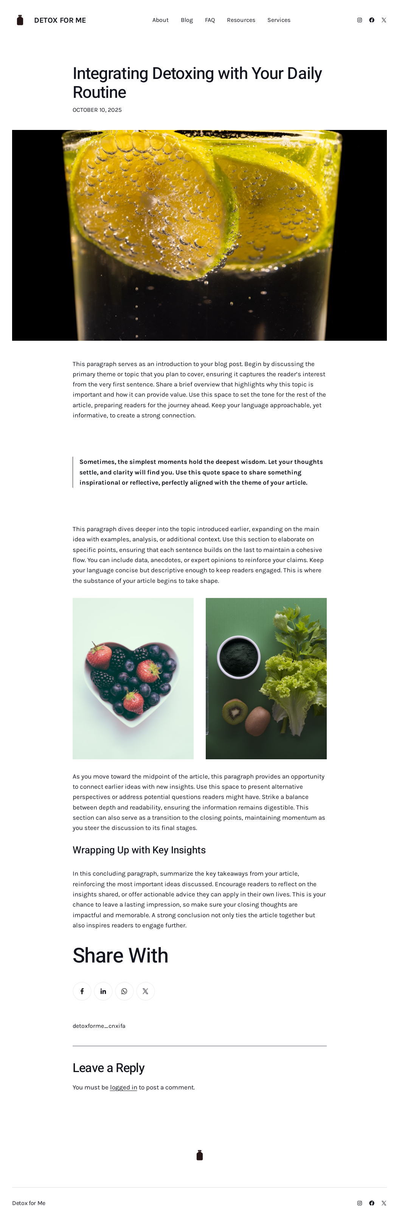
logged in (123, 1087)
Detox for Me (60, 20)
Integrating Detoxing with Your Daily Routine (197, 83)
